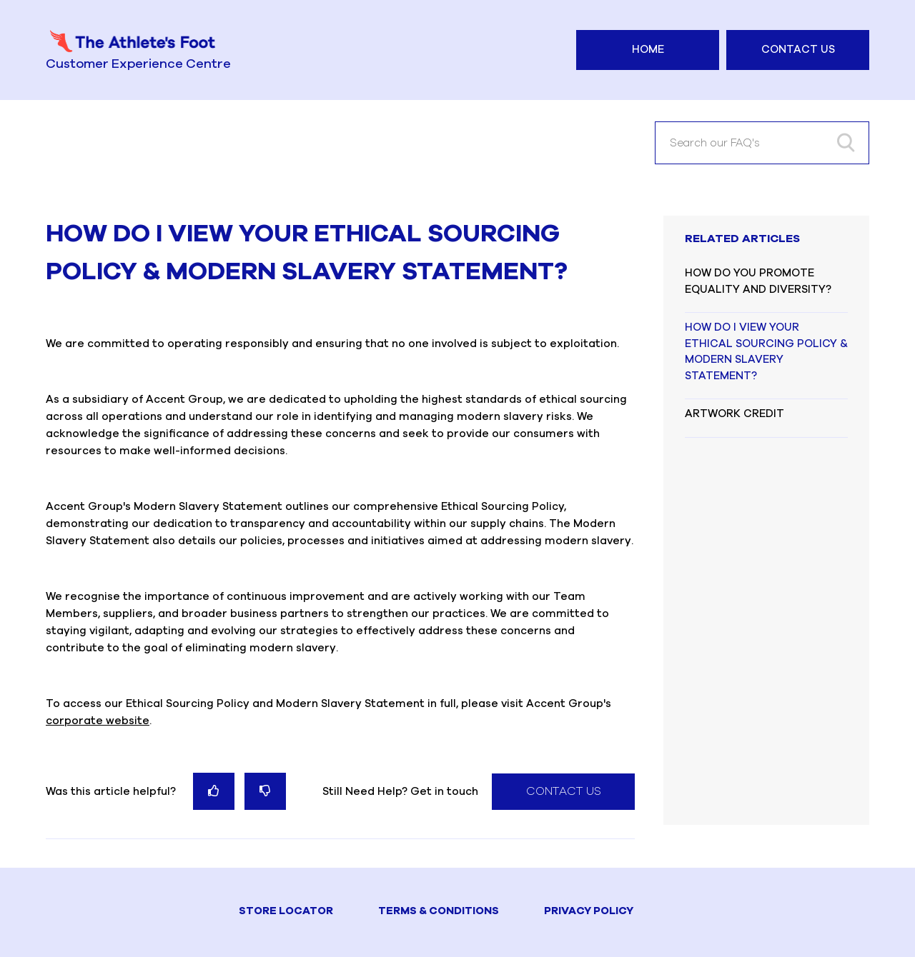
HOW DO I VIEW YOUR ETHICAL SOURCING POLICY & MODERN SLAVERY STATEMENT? (766, 351)
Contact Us (798, 49)
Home (648, 49)
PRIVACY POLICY (588, 911)
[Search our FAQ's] (762, 142)
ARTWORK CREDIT (734, 414)
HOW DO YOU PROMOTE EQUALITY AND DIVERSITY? (758, 281)
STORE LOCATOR (286, 911)
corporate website (97, 721)
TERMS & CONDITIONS (438, 911)
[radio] (213, 791)
